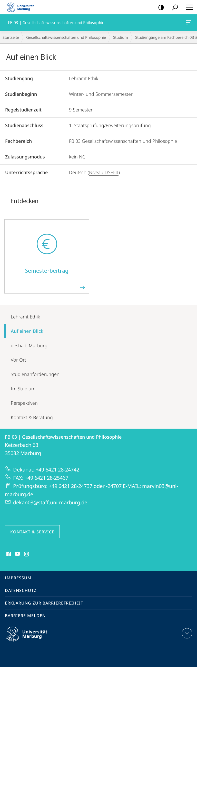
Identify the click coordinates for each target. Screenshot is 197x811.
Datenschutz (20, 590)
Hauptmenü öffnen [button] (188, 7)
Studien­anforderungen (35, 374)
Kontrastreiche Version (159, 7)
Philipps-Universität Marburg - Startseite (21, 7)
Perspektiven (24, 403)
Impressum (18, 578)
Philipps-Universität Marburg (31, 638)
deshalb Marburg (29, 345)
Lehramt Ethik (25, 317)
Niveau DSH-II (104, 172)
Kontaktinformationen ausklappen (186, 633)
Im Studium (23, 388)
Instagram (27, 554)
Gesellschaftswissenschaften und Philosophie (66, 37)
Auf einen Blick (27, 331)
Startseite (11, 37)
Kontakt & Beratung (32, 417)
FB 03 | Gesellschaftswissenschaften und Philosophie (188, 23)
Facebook (8, 554)
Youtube (17, 554)
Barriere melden (25, 615)
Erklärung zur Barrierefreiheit (44, 603)
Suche (173, 7)
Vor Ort (18, 360)
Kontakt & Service (32, 532)
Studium (120, 37)
